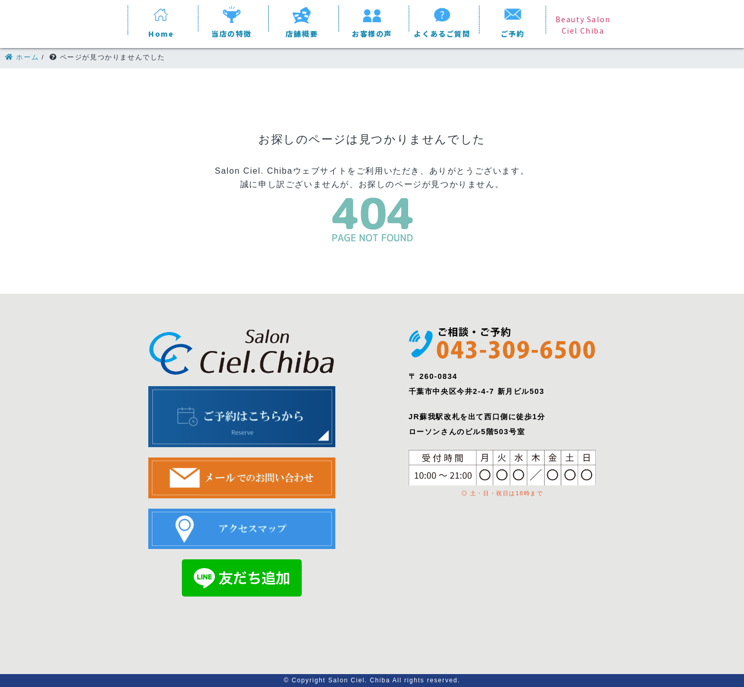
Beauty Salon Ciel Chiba (583, 25)
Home (161, 33)
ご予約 (513, 33)
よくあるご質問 (442, 33)
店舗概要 (302, 33)
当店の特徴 (231, 33)
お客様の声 (372, 33)
